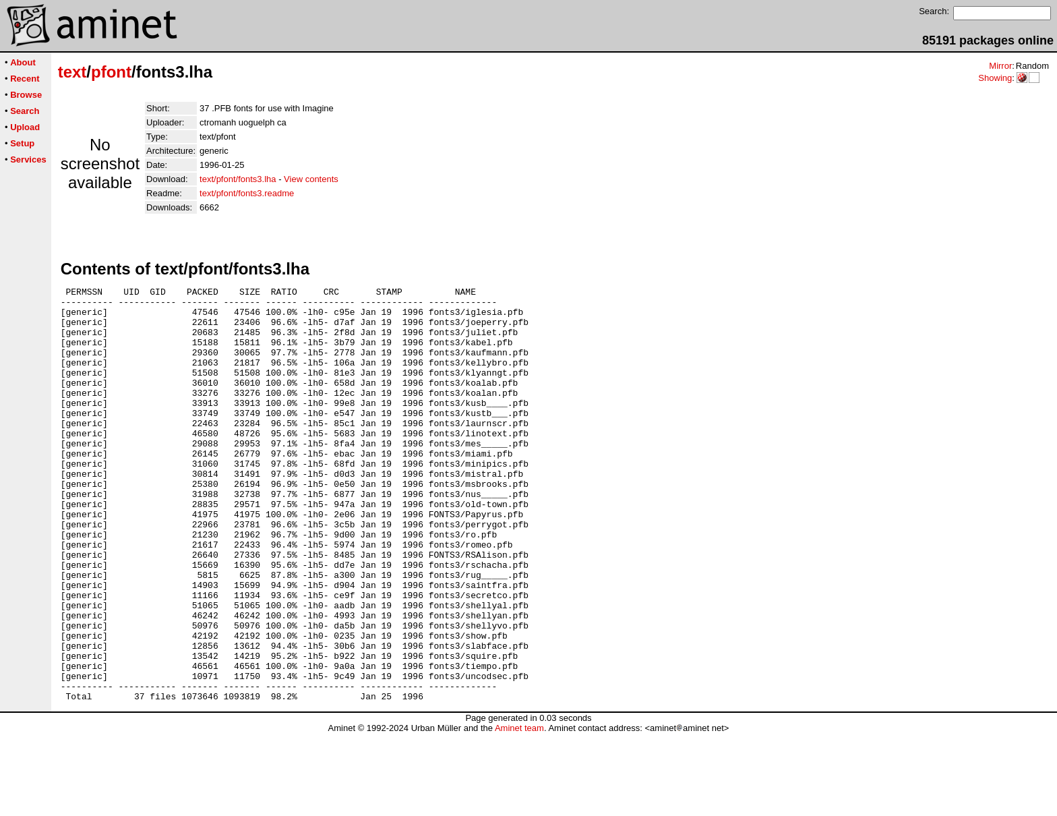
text (72, 72)
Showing (995, 78)
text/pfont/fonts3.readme (247, 193)
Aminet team (519, 811)
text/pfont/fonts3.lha (238, 179)
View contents (311, 179)
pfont (111, 72)
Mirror (1000, 66)
